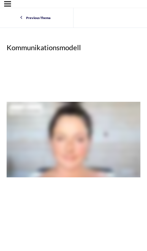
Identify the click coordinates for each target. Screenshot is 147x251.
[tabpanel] (73, 140)
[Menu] (7, 4)
